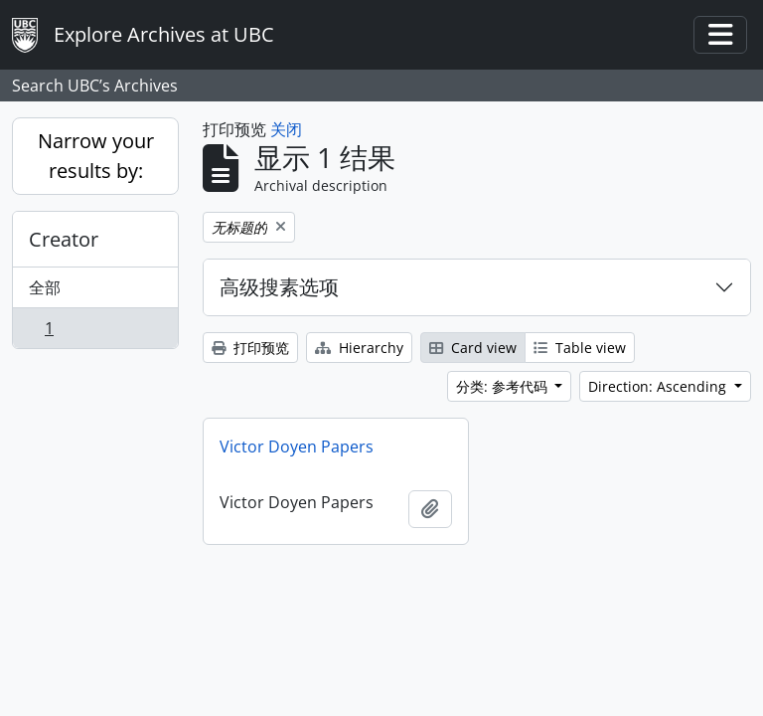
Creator (63, 239)
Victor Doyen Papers (297, 446)
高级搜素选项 (279, 286)
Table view (580, 347)
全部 (45, 287)
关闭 (286, 129)
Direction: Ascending (659, 386)
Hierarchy (359, 347)
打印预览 (250, 347)
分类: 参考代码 (503, 386)
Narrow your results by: (96, 155)
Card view (473, 347)
